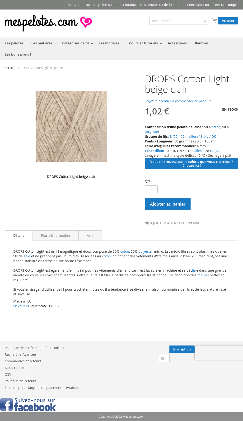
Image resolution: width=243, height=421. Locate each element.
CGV (8, 374)
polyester (152, 131)
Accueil (9, 68)
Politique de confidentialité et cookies (34, 347)
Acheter (228, 20)
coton (216, 127)
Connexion (195, 4)
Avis (90, 235)
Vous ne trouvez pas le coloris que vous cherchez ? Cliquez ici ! (191, 163)
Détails (18, 235)
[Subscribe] (182, 349)
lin (194, 270)
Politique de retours (20, 381)
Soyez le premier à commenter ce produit (178, 101)
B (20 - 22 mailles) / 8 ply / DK (193, 136)
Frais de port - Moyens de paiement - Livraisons (42, 387)
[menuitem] (14, 43)
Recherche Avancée (20, 354)
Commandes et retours (23, 361)
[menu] (121, 49)
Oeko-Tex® (21, 306)
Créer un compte (224, 4)
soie (27, 256)
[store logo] (49, 23)
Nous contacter (17, 367)
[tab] (19, 235)
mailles (195, 150)
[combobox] (179, 20)
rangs (214, 150)
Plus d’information (55, 235)
